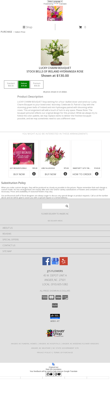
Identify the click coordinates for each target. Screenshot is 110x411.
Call (18, 408)
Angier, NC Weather (41, 348)
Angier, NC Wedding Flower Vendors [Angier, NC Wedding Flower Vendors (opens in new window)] (80, 343)
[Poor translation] (58, 374)
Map (55, 408)
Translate (60, 4)
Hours (92, 408)
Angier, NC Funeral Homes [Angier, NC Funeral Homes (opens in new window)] (24, 343)
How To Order (82, 174)
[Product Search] (55, 206)
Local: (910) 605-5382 (55, 284)
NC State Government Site (66, 348)
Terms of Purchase (63, 352)
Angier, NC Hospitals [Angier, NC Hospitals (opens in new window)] (49, 343)
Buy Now (19, 174)
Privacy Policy (44, 352)
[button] (82, 27)
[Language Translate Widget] (55, 1)
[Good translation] (49, 374)
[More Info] (34, 174)
